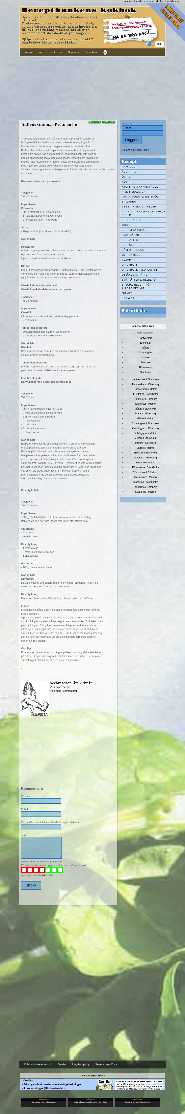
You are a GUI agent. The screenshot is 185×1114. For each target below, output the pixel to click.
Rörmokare (145, 367)
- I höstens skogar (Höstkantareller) (42, 1088)
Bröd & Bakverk (134, 230)
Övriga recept (133, 255)
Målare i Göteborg (145, 413)
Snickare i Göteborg (145, 457)
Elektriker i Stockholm (145, 393)
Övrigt (127, 176)
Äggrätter (130, 171)
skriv (41, 52)
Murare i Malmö (145, 447)
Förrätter (130, 240)
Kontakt (29, 52)
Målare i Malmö (145, 418)
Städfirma (145, 372)
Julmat (127, 293)
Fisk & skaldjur (133, 191)
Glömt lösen (142, 149)
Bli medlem (128, 149)
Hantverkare (146, 337)
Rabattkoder (134, 310)
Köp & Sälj (129, 298)
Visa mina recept (59, 687)
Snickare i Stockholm (146, 452)
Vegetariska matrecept (140, 206)
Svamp (126, 260)
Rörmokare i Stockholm (145, 467)
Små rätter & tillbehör (140, 279)
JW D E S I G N (45, 875)
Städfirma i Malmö (145, 491)
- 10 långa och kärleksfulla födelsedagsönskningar (50, 1084)
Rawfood (129, 167)
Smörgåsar (130, 235)
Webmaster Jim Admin (71, 683)
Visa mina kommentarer (63, 690)
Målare (145, 347)
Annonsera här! (143, 326)
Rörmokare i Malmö (145, 477)
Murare (145, 357)
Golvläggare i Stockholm (145, 423)
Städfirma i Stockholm (145, 481)
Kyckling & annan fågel (140, 186)
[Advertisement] (92, 87)
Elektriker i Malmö (145, 403)
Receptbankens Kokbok (79, 10)
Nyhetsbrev (91, 52)
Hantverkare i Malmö (145, 388)
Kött (125, 181)
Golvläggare (145, 352)
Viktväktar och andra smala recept (143, 213)
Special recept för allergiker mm (136, 286)
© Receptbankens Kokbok (38, 1064)
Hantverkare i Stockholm (145, 379)
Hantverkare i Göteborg (145, 384)
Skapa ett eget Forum (106, 1064)
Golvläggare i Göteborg (145, 428)
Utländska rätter (135, 274)
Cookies (62, 1064)
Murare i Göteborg (145, 442)
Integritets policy (80, 1064)
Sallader (129, 201)
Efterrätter (131, 220)
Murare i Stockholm (145, 437)
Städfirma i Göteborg (145, 486)
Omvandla (73, 52)
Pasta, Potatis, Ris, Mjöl (140, 196)
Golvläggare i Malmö (145, 433)
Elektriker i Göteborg (145, 398)
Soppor (127, 245)
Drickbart (129, 264)
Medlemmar (55, 52)
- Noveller (26, 1080)
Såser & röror (133, 250)
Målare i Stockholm (145, 408)
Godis (126, 225)
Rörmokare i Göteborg (145, 472)
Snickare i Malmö (145, 462)
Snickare (145, 362)
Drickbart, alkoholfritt (140, 269)
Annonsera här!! (93, 1075)
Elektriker (145, 342)
